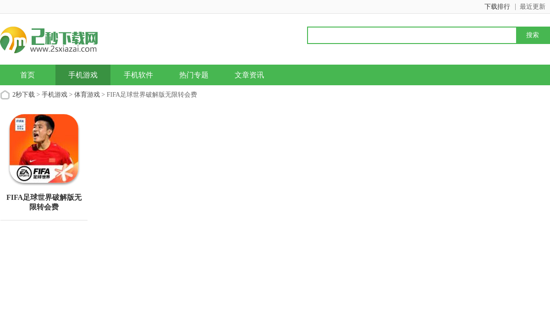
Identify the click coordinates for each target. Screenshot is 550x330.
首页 (27, 75)
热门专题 (194, 75)
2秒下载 (23, 94)
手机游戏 (83, 75)
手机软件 (138, 75)
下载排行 (497, 6)
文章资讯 (249, 75)
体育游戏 (87, 94)
